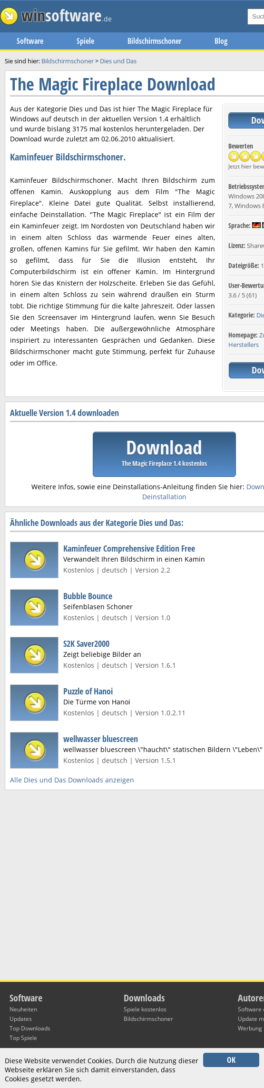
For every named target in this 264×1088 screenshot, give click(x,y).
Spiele (85, 41)
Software (30, 41)
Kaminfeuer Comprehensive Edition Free (129, 548)
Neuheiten (23, 1009)
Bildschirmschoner (154, 41)
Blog (221, 41)
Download (164, 451)
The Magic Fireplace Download (112, 84)
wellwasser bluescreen (100, 738)
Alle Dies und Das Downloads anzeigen (72, 779)
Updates (21, 1019)
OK (231, 1060)
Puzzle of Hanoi (88, 691)
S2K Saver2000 (86, 643)
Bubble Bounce (87, 596)
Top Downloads (30, 1028)
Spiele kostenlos (145, 1009)
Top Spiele (23, 1038)
